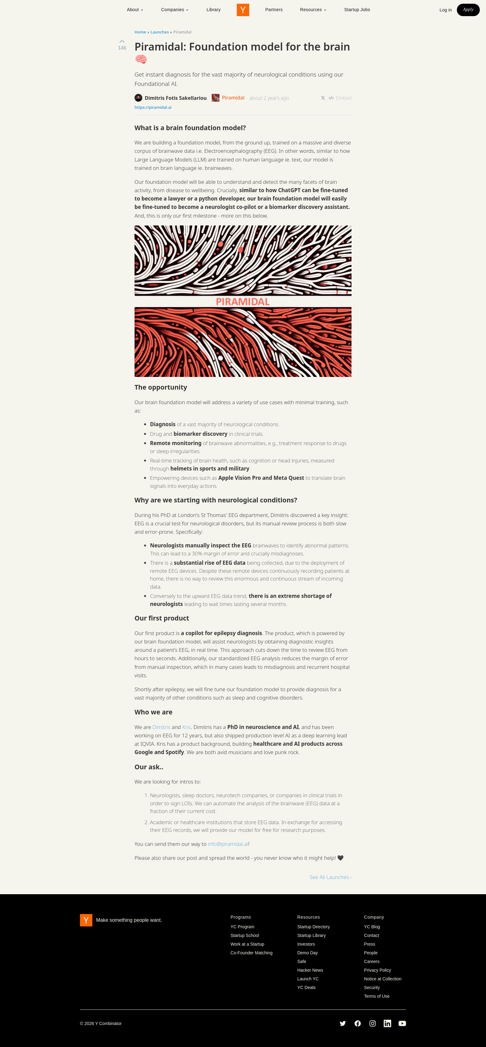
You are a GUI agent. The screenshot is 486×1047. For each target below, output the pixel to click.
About (135, 9)
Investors (306, 944)
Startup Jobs (357, 9)
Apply (468, 9)
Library (213, 9)
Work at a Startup (247, 944)
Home (140, 32)
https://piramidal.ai (153, 107)
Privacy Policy (377, 970)
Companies (175, 9)
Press (369, 944)
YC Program (242, 926)
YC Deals (306, 987)
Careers (372, 961)
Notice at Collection (383, 978)
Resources (313, 9)
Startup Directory (313, 926)
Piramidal (228, 98)
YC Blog (372, 926)
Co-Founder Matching (251, 952)
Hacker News (310, 970)
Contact (371, 935)
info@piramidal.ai (228, 843)
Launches (160, 32)
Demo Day (307, 952)
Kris (186, 727)
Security (372, 987)
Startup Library (311, 935)
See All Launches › (330, 877)
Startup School (245, 935)
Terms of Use (377, 996)
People (371, 952)
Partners (274, 9)
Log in (446, 9)
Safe (301, 961)
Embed (340, 97)
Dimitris (161, 727)
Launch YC (308, 978)
